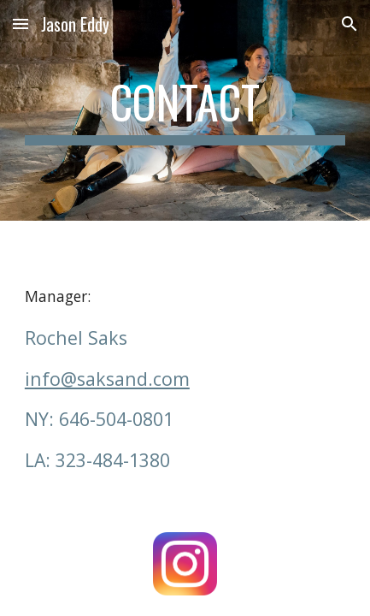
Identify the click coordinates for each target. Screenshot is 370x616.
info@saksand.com (107, 378)
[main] (185, 110)
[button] (20, 23)
